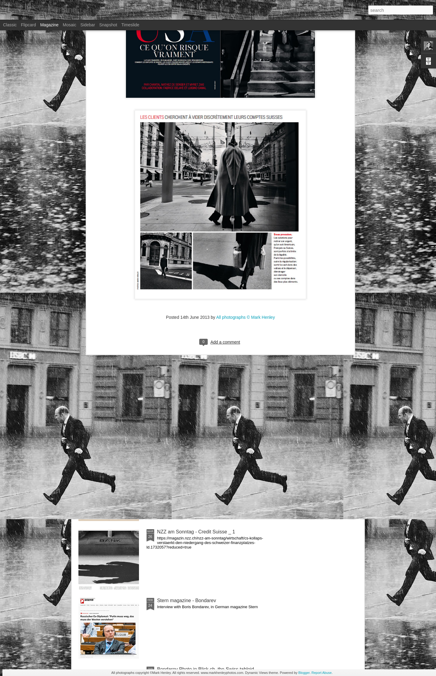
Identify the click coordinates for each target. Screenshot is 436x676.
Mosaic (69, 24)
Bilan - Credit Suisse (179, 463)
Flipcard (28, 24)
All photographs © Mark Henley (245, 238)
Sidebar (88, 24)
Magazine (49, 24)
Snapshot (108, 24)
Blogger (303, 672)
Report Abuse (322, 672)
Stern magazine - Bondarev (186, 600)
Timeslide (130, 24)
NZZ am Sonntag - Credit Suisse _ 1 (196, 531)
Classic (10, 24)
